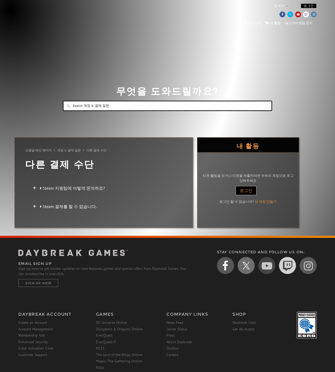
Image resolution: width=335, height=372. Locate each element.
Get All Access (243, 329)
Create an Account (32, 322)
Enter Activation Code (35, 348)
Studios (172, 348)
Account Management (35, 329)
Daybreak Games (41, 15)
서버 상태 (253, 23)
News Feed (174, 322)
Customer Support (32, 354)
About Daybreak (179, 342)
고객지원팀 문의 (299, 23)
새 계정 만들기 (266, 201)
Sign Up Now (38, 283)
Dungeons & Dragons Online (119, 329)
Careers (172, 354)
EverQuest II (106, 342)
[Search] (167, 106)
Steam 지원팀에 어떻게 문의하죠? (72, 188)
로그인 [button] (309, 6)
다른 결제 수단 (96, 150)
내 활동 (273, 23)
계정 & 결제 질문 (69, 150)
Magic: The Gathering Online (119, 361)
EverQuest (104, 335)
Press (170, 335)
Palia (100, 367)
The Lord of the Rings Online (119, 354)
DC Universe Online (111, 322)
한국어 (279, 6)
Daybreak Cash (244, 322)
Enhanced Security (33, 342)
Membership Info (31, 335)
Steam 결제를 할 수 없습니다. (68, 206)
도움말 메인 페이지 (38, 150)
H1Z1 (100, 348)
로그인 (246, 190)
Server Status (176, 329)
